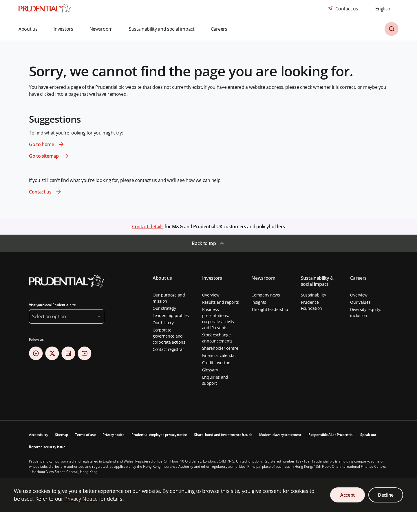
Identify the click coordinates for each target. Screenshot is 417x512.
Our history (163, 322)
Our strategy (164, 308)
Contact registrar (168, 349)
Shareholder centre (220, 348)
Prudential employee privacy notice (159, 434)
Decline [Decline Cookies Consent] (386, 495)
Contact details (147, 226)
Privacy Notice (81, 498)
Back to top (204, 243)
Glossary (210, 370)
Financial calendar (219, 355)
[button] (32, 28)
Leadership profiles (171, 315)
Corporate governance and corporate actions (169, 336)
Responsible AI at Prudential (330, 434)
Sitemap (61, 434)
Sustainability (313, 295)
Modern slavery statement (280, 434)
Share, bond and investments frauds (223, 434)
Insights (258, 302)
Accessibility (38, 434)
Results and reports (220, 302)
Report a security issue (47, 446)
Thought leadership (269, 309)
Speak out (368, 434)
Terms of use (85, 434)
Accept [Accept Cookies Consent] (347, 495)
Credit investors (217, 362)
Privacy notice (114, 434)
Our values (360, 302)
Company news (265, 295)
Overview (211, 295)
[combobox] (382, 8)
